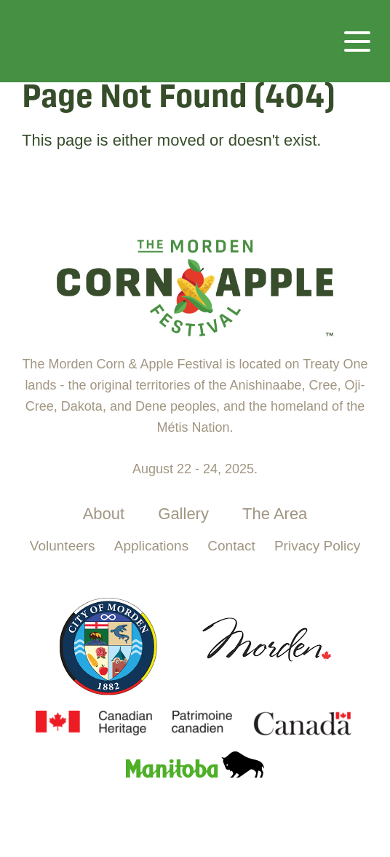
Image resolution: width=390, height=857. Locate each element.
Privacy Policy (317, 545)
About (104, 514)
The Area (274, 514)
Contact (231, 545)
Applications (151, 545)
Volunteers (62, 545)
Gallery (183, 514)
